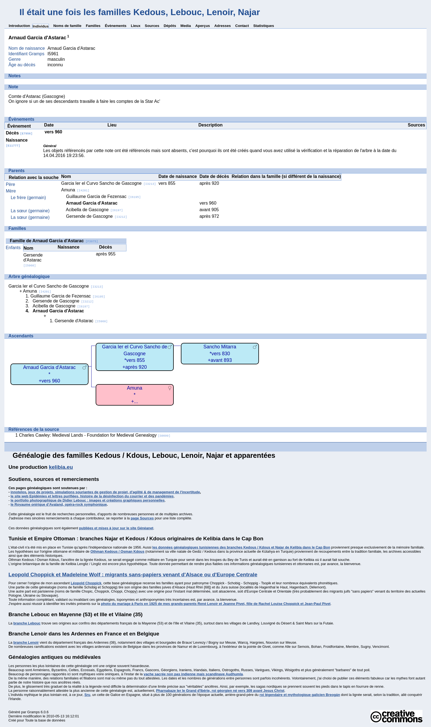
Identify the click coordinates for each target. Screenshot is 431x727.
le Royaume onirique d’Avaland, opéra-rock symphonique (59, 504)
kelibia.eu (61, 467)
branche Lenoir (25, 642)
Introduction (19, 26)
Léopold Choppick (86, 583)
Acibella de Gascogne (94, 209)
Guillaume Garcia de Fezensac (103, 196)
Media (186, 26)
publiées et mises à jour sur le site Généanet (116, 528)
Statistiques (263, 26)
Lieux (135, 26)
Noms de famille (67, 26)
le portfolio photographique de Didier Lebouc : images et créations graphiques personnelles (88, 500)
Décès (19, 133)
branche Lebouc (26, 623)
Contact (242, 26)
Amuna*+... (134, 394)
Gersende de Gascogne (96, 216)
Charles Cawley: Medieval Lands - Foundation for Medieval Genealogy (94, 435)
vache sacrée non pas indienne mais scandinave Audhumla (193, 674)
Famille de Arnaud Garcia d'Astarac (54, 240)
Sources (152, 26)
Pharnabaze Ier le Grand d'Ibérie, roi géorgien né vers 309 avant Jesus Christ (220, 691)
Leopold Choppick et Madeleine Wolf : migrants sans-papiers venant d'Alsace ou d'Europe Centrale (133, 574)
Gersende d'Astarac (33, 260)
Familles (93, 26)
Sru (87, 695)
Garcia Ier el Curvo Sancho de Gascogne (108, 183)
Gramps (33, 712)
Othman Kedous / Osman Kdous (117, 551)
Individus (40, 26)
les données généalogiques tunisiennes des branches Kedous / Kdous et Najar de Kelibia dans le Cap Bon (241, 547)
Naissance (16, 142)
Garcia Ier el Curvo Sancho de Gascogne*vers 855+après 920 (134, 357)
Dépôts (170, 26)
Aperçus (202, 26)
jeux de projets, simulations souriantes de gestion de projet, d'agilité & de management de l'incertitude (114, 492)
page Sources (142, 518)
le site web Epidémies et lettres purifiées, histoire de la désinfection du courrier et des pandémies (92, 496)
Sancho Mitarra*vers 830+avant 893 (219, 353)
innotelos (18, 492)
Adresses (222, 26)
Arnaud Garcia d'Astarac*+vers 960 (49, 374)
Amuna (75, 190)
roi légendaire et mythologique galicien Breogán (299, 695)
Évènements (115, 26)
